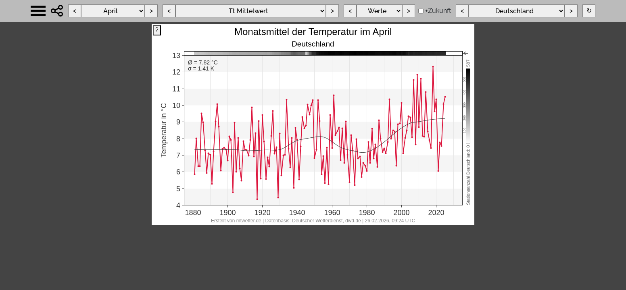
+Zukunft (438, 10)
